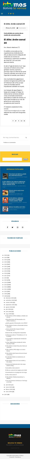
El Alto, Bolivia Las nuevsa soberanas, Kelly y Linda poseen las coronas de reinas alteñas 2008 (14, 183)
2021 (5, 266)
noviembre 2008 (10, 300)
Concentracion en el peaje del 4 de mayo (16, 372)
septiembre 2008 (10, 304)
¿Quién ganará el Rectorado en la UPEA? (16, 323)
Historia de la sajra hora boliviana (16, 191)
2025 (5, 257)
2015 (5, 280)
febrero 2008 (9, 389)
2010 (5, 291)
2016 (5, 277)
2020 (5, 268)
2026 (5, 255)
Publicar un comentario (10, 142)
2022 (5, 264)
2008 (5, 296)
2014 (5, 282)
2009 (5, 293)
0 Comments (22, 28)
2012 (5, 287)
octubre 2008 (9, 302)
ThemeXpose (18, 457)
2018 (5, 273)
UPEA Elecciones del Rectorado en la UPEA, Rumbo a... (15, 320)
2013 (5, 284)
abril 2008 (8, 385)
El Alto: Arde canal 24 (11, 374)
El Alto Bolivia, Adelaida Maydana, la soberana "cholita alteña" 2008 (16, 199)
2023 (5, 262)
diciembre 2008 (10, 298)
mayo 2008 (9, 313)
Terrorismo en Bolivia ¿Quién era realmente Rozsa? (17, 174)
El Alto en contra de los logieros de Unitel (16, 370)
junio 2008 (8, 311)
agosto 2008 (9, 307)
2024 (5, 259)
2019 (5, 271)
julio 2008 (8, 309)
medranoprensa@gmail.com (13, 111)
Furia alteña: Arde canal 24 (12, 368)
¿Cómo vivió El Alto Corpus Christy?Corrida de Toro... (14, 329)
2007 (5, 394)
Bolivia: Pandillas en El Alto (17, 207)
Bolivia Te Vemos (19, 455)
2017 (5, 275)
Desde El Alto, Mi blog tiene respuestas (15, 332)
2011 (5, 289)
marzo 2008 (9, 387)
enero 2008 (9, 391)
